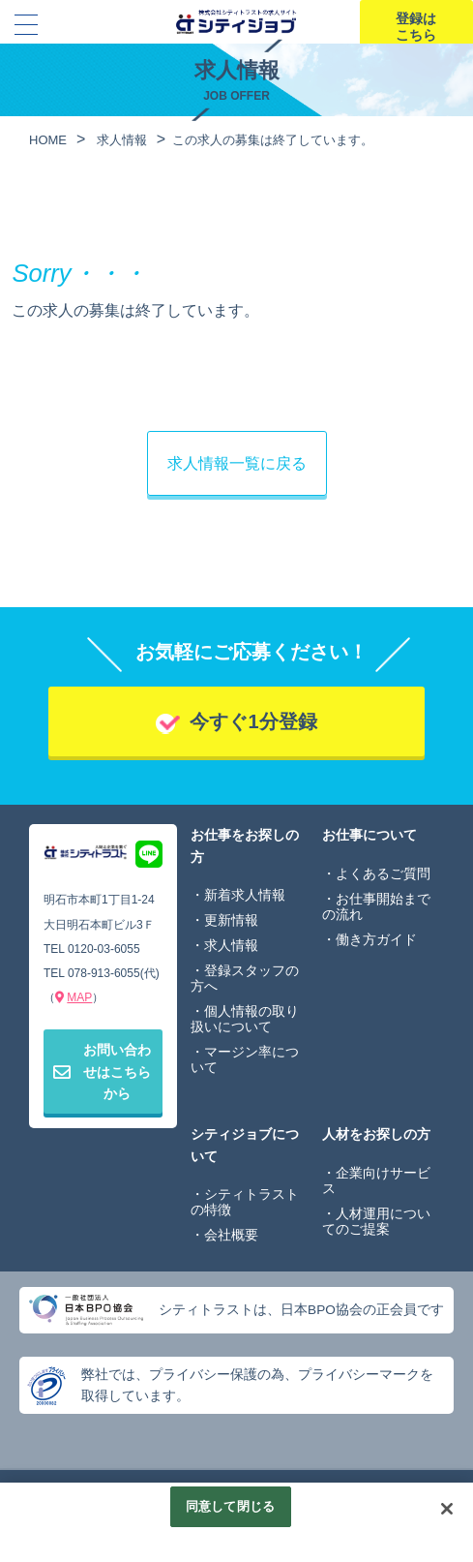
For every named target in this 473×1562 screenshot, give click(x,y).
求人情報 (231, 945)
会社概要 (231, 1234)
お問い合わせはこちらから (102, 1071)
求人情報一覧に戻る (237, 463)
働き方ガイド (376, 939)
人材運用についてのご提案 (376, 1221)
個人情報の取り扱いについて (245, 1018)
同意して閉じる (230, 1507)
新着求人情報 (244, 895)
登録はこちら (416, 27)
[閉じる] (447, 1509)
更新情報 (231, 920)
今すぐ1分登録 (253, 721)
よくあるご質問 (383, 873)
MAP (79, 997)
